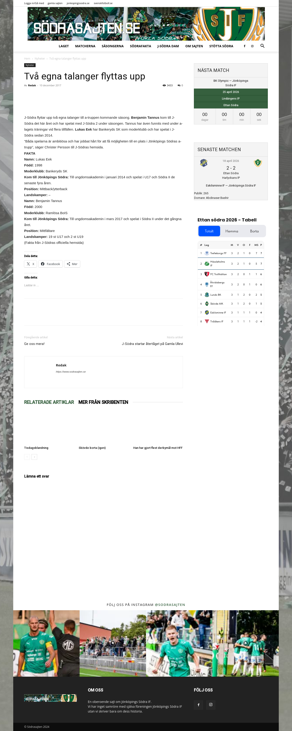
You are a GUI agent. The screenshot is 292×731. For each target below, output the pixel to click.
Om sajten (194, 46)
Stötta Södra (221, 46)
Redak (32, 85)
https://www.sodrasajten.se (71, 371)
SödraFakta (140, 46)
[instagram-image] (46, 643)
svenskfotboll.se (103, 3)
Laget (64, 46)
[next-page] (34, 457)
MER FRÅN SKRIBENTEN (103, 402)
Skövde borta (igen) (92, 448)
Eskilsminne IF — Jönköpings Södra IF (231, 185)
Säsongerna (113, 46)
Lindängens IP (231, 98)
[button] (262, 46)
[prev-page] (27, 457)
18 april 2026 (231, 161)
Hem (27, 58)
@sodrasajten (170, 604)
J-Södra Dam (168, 46)
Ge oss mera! (34, 344)
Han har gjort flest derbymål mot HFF (157, 448)
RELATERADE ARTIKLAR (49, 402)
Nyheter (40, 58)
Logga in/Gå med (34, 3)
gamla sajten (55, 3)
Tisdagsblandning (36, 448)
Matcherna (85, 46)
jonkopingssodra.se (78, 3)
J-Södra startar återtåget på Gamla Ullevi (152, 344)
